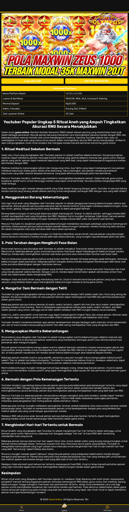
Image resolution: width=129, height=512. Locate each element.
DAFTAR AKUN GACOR (96, 81)
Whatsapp (107, 508)
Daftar (64, 508)
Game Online (55, 499)
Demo (21, 508)
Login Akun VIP (32, 81)
